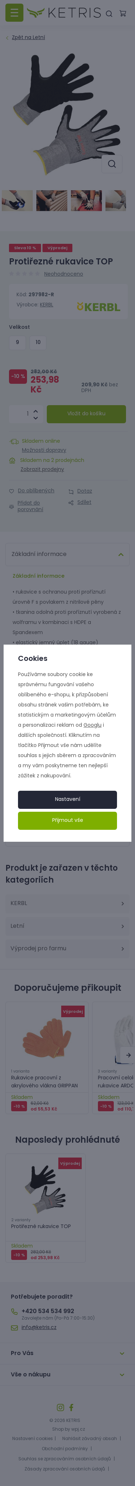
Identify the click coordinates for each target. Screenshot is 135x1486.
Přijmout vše (67, 820)
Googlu (93, 725)
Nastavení (67, 799)
